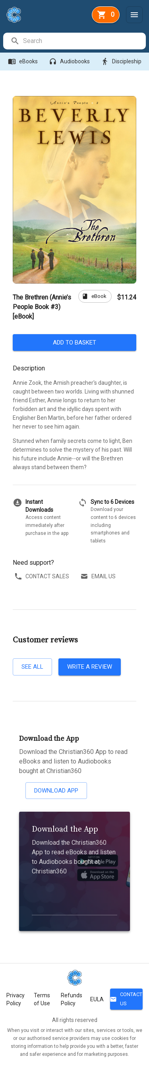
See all (32, 667)
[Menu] (134, 14)
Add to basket (74, 342)
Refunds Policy (71, 999)
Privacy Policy (15, 999)
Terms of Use (42, 999)
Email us (99, 576)
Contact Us (126, 999)
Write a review (89, 666)
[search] (84, 41)
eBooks (23, 61)
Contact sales (42, 576)
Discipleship (122, 61)
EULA (97, 999)
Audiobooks (70, 61)
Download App (56, 791)
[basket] (106, 14)
